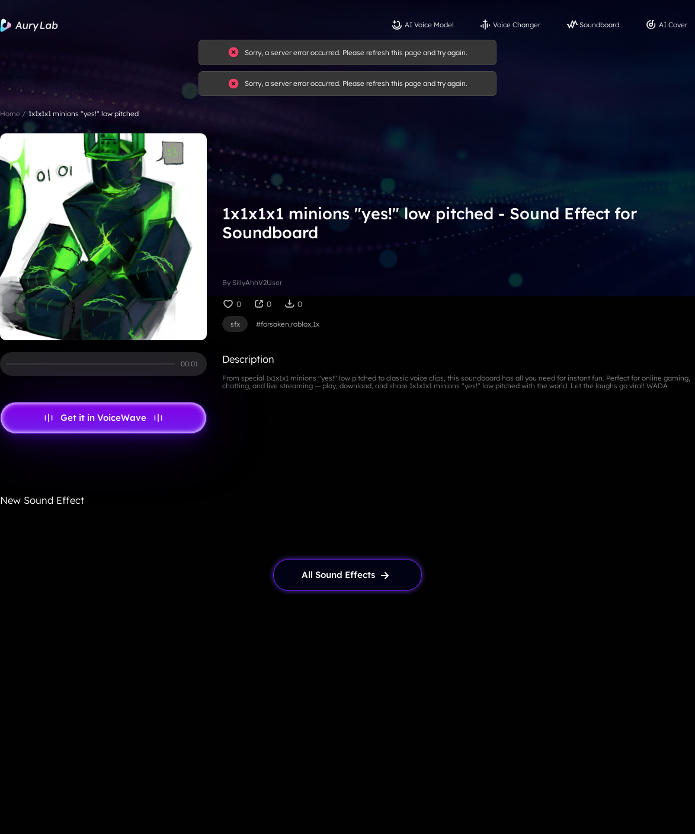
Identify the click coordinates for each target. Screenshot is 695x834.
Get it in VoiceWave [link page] (103, 418)
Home (10, 113)
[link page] (347, 575)
